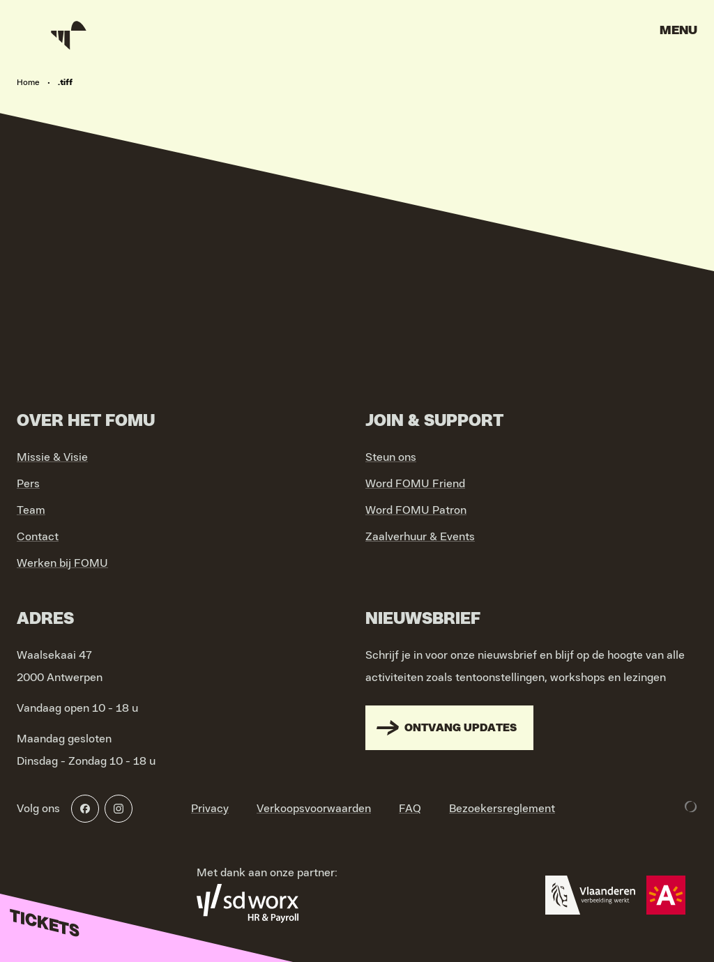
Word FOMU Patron (415, 510)
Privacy (210, 808)
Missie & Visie (52, 457)
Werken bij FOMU (62, 563)
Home (28, 82)
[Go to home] (69, 35)
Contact (38, 536)
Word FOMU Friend (415, 483)
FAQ (410, 808)
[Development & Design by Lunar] (691, 806)
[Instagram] (118, 809)
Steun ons (390, 457)
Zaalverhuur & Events (420, 536)
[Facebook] (85, 809)
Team (31, 510)
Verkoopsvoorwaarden (314, 808)
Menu (678, 30)
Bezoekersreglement (502, 808)
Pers (28, 483)
